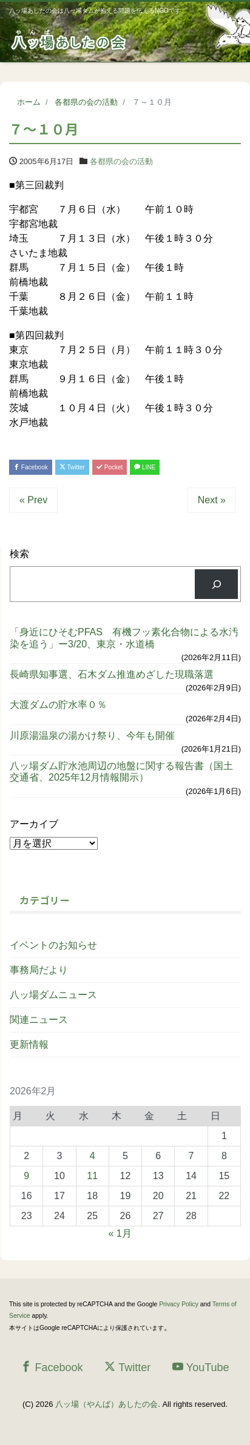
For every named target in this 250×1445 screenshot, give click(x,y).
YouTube (200, 1367)
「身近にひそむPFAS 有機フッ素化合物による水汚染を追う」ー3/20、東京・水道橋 (124, 638)
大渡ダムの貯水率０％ (58, 704)
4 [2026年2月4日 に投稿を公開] (92, 1156)
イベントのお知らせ (53, 945)
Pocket (109, 467)
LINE (144, 467)
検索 (19, 554)
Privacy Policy (178, 1304)
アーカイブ (34, 824)
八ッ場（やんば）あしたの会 (106, 1404)
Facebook (30, 467)
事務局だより (39, 970)
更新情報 (29, 1044)
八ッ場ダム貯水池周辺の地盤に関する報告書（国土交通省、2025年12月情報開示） (121, 771)
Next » (212, 500)
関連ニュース (39, 1019)
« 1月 (119, 1233)
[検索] (216, 584)
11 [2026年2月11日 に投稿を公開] (92, 1176)
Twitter (72, 467)
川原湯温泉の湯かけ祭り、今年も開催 (92, 735)
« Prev (33, 500)
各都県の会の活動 (121, 161)
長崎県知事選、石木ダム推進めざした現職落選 (112, 674)
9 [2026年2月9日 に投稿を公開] (26, 1176)
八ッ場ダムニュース (53, 995)
